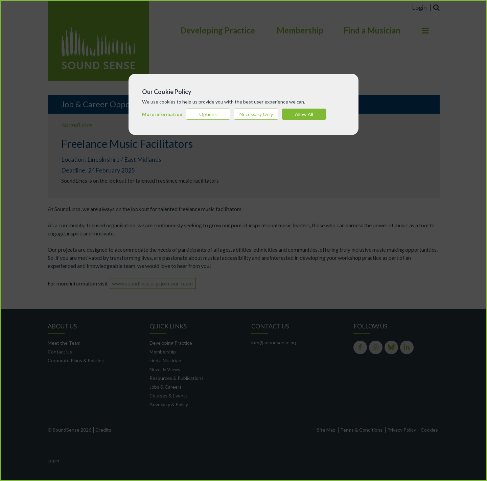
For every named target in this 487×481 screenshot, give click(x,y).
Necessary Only (256, 114)
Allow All (304, 114)
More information (162, 114)
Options (208, 114)
